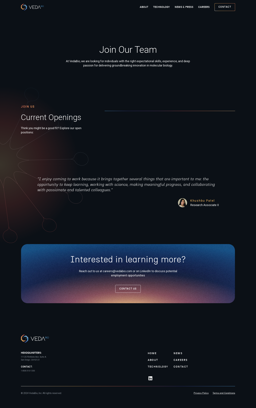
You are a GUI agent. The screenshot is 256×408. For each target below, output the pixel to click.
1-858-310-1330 (28, 371)
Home (152, 353)
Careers (204, 7)
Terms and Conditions (224, 393)
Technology (161, 7)
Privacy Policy (201, 393)
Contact (181, 366)
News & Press (184, 7)
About (144, 7)
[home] (32, 7)
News (178, 353)
